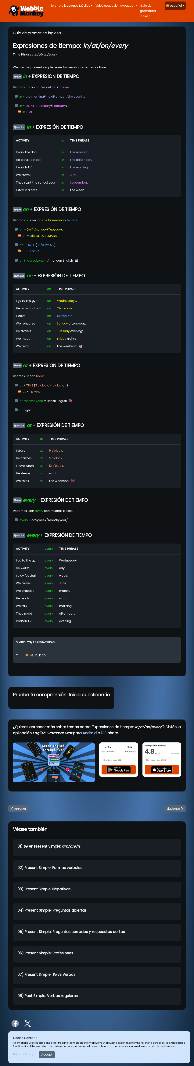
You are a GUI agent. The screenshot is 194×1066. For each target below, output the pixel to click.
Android (90, 733)
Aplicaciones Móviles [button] (74, 5)
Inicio (52, 5)
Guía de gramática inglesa (148, 10)
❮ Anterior (18, 808)
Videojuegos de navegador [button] (115, 5)
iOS (103, 733)
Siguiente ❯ (175, 808)
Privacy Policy (23, 1054)
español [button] (174, 5)
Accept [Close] (46, 1054)
